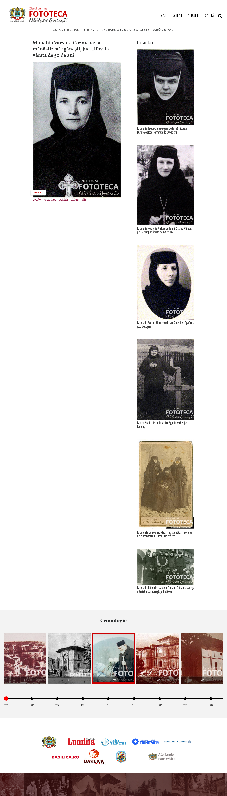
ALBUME (193, 15)
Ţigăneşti (75, 199)
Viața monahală (66, 30)
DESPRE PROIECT (171, 15)
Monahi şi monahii (82, 30)
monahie (36, 199)
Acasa (55, 30)
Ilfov (84, 199)
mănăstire (63, 199)
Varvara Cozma (50, 199)
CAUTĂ (213, 15)
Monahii (96, 30)
